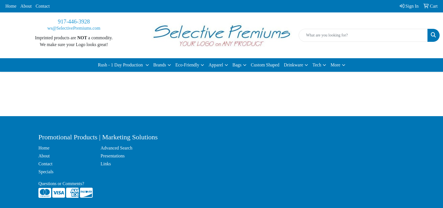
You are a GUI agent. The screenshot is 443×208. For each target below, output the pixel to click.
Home (10, 6)
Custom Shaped (265, 64)
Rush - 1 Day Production (121, 64)
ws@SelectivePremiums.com (74, 28)
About (26, 6)
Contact (43, 6)
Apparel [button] (216, 64)
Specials (45, 171)
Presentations (113, 155)
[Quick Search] (363, 35)
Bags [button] (237, 64)
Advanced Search (116, 148)
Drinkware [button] (293, 64)
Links (106, 163)
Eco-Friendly (187, 64)
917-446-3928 (74, 21)
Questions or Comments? (61, 183)
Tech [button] (316, 64)
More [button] (335, 64)
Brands (159, 64)
